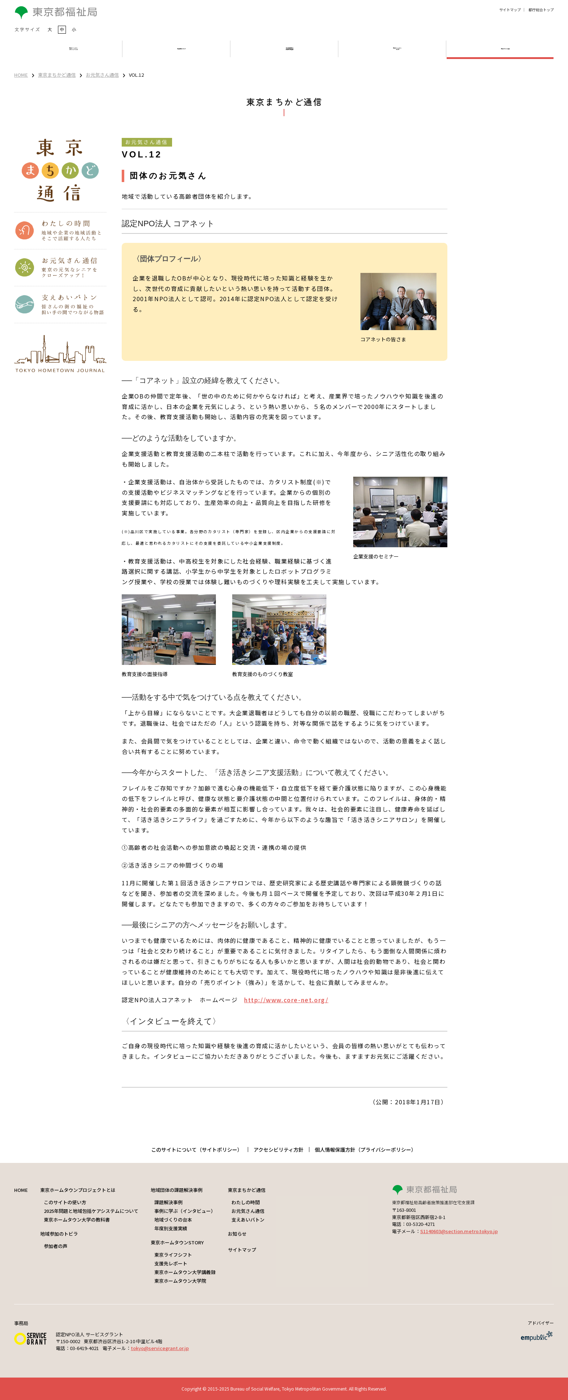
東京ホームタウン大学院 (180, 1280)
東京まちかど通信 (57, 74)
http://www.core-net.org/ (286, 999)
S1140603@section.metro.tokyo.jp (459, 1231)
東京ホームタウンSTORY (177, 1242)
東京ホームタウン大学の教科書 (77, 1219)
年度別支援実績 (170, 1228)
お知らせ (237, 1233)
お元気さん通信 (102, 74)
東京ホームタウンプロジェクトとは (78, 1189)
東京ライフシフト (173, 1254)
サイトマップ (510, 9)
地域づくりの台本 (173, 1219)
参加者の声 (55, 1246)
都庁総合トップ (541, 9)
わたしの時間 (245, 1202)
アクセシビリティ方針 (279, 1149)
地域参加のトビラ (59, 1233)
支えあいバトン (247, 1219)
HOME (21, 74)
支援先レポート (170, 1263)
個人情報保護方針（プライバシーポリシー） (365, 1149)
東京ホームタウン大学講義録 (185, 1272)
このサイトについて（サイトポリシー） (196, 1149)
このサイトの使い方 (65, 1202)
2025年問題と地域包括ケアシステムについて (91, 1210)
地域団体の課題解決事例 (176, 1189)
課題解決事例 (168, 1202)
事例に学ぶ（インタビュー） (185, 1210)
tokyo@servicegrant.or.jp (160, 1348)
